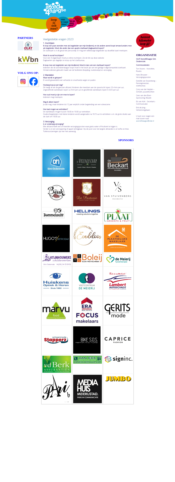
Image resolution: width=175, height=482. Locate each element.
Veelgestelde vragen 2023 (58, 39)
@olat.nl (145, 121)
